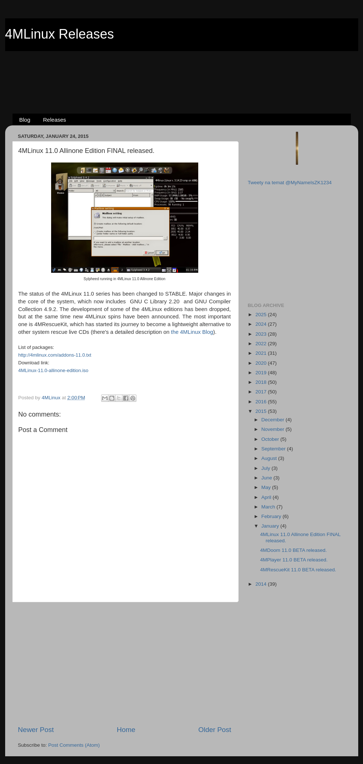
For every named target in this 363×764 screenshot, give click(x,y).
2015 (261, 411)
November (273, 429)
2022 (261, 343)
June (267, 478)
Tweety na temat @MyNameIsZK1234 (290, 182)
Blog (24, 120)
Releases (54, 120)
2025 (261, 314)
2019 (261, 372)
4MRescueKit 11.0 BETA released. (298, 569)
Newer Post (36, 729)
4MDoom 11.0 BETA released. (293, 550)
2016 (261, 401)
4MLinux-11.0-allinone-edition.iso (53, 370)
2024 (261, 324)
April (267, 497)
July (266, 468)
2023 (261, 334)
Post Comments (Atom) (74, 745)
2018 (261, 382)
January (271, 526)
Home (126, 729)
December (273, 419)
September (274, 448)
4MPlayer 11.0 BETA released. (294, 560)
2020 (261, 363)
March (269, 507)
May (266, 487)
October (271, 439)
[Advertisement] (182, 70)
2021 (261, 353)
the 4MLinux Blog (192, 332)
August (269, 458)
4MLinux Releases (59, 34)
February (272, 516)
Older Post (214, 729)
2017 (261, 392)
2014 (261, 584)
